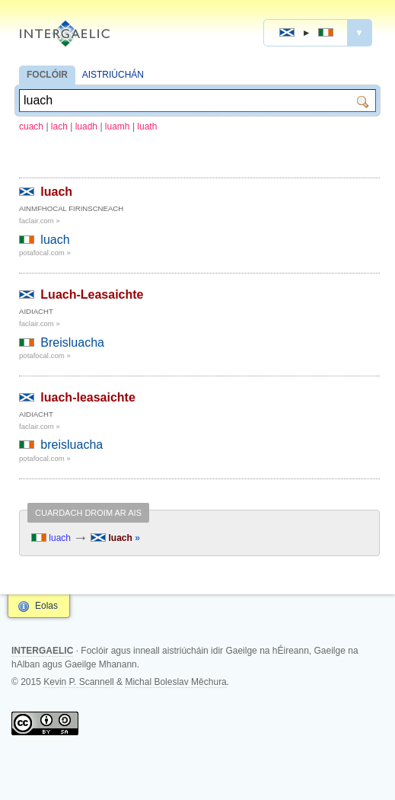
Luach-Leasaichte (91, 294)
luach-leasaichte (87, 397)
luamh (117, 126)
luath (147, 126)
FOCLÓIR (47, 74)
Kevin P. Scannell (78, 682)
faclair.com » (39, 220)
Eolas (46, 605)
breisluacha (71, 444)
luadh (86, 126)
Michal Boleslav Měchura (175, 682)
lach (59, 126)
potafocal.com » (45, 252)
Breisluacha (72, 342)
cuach (31, 126)
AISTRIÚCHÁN (113, 74)
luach (56, 191)
